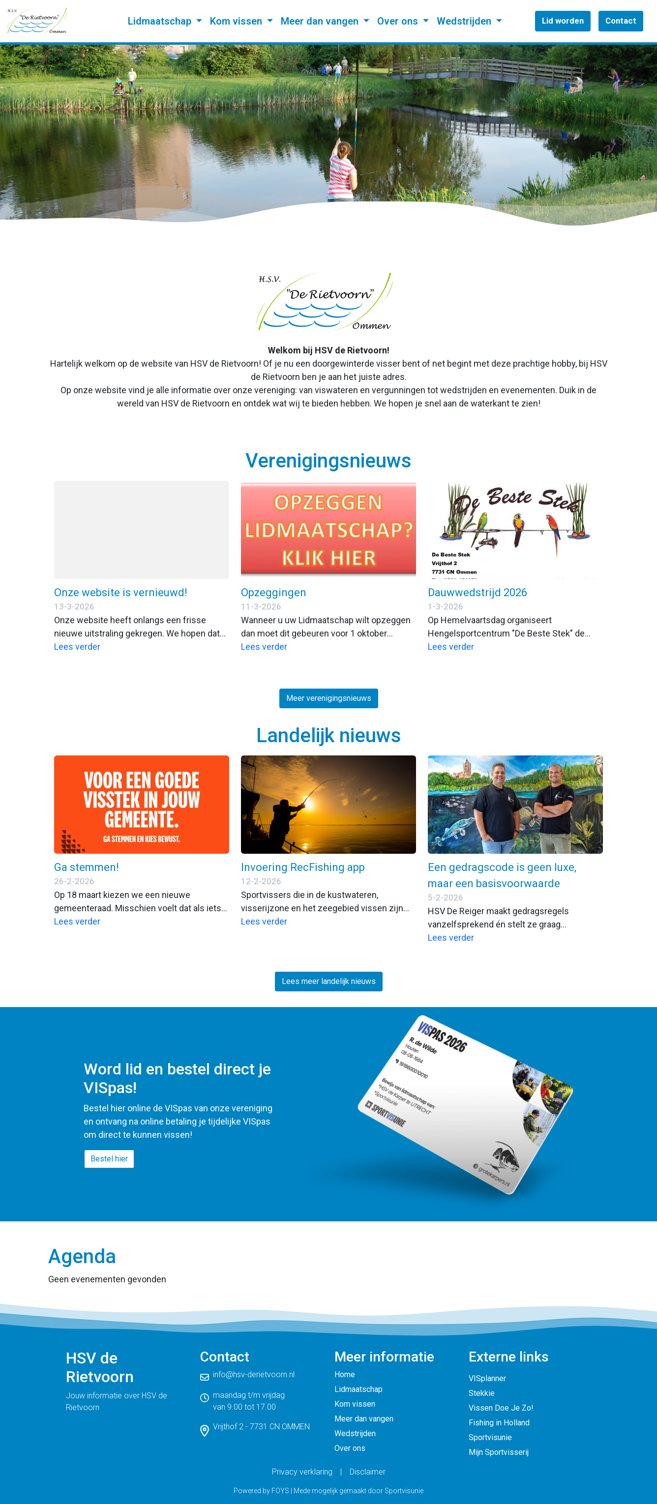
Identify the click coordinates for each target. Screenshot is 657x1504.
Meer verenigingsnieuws (328, 698)
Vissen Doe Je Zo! (501, 1408)
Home (344, 1374)
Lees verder (77, 646)
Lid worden (563, 21)
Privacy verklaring (302, 1471)
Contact (620, 21)
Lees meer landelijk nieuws (329, 981)
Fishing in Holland (499, 1422)
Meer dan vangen (321, 21)
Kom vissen (237, 21)
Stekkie (482, 1393)
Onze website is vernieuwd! (120, 592)
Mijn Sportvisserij (499, 1452)
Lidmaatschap (161, 21)
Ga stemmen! (86, 867)
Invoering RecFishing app (303, 867)
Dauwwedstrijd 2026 (477, 592)
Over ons (398, 21)
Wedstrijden (465, 21)
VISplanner (487, 1378)
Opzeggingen (273, 592)
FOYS (280, 1491)
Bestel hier (109, 1158)
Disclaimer (368, 1471)
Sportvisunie (490, 1437)
